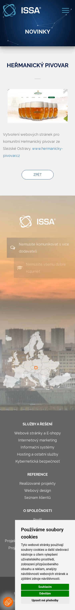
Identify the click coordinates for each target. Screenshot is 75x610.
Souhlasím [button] (45, 586)
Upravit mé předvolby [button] (45, 600)
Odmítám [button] (45, 593)
